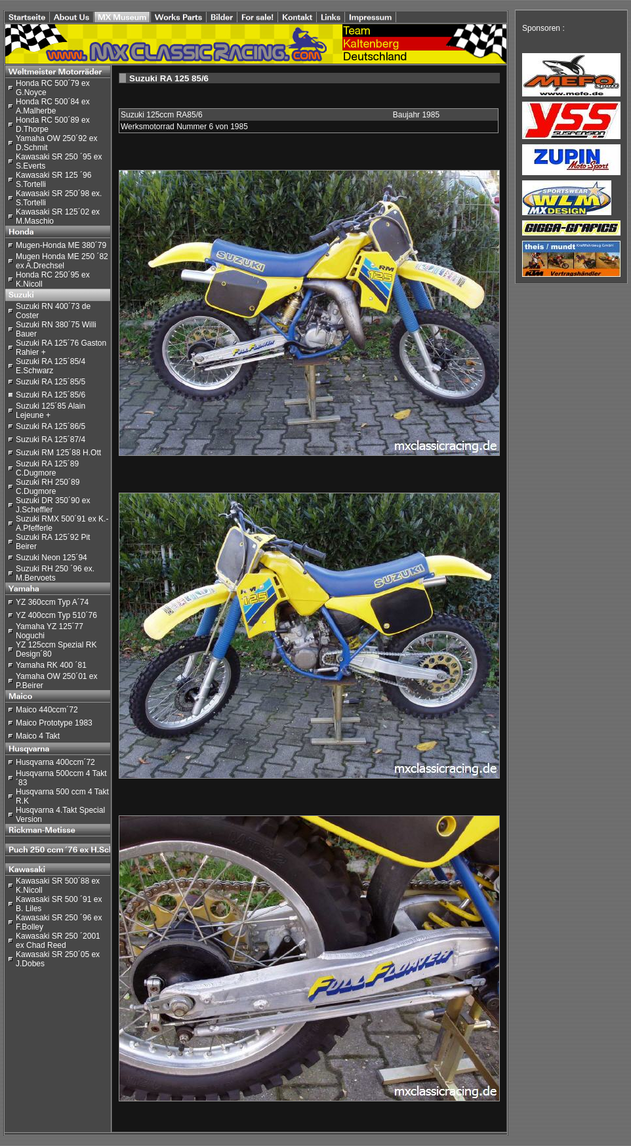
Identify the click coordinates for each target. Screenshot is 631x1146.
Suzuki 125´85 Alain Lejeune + (50, 410)
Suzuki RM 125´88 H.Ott (58, 452)
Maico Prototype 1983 (54, 722)
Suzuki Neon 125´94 (51, 557)
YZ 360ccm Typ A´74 (52, 602)
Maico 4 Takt (38, 736)
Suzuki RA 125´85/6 (50, 394)
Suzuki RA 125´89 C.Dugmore (47, 468)
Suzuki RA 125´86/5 (50, 426)
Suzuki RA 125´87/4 (50, 439)
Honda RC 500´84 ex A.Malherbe (53, 106)
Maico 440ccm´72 (47, 709)
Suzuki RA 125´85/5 (50, 381)
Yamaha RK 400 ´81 (51, 665)
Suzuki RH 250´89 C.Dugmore (47, 487)
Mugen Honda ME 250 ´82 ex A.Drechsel (62, 261)
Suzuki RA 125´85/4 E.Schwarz (50, 366)
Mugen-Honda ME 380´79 (61, 245)
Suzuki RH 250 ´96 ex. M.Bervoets (55, 573)
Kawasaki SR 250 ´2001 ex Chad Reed (58, 940)
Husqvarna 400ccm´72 (55, 762)
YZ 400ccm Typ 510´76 (56, 615)
